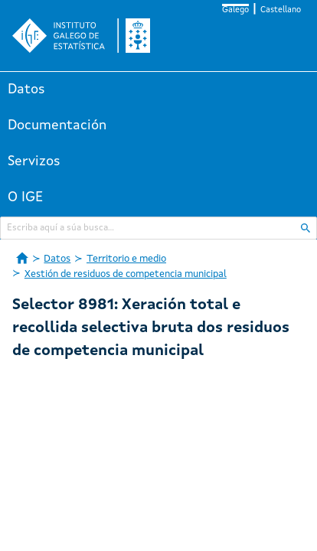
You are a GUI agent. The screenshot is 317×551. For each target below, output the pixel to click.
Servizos (34, 161)
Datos (26, 89)
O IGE (25, 197)
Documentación (57, 125)
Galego (235, 10)
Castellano (280, 10)
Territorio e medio (126, 259)
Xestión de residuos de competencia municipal (126, 274)
